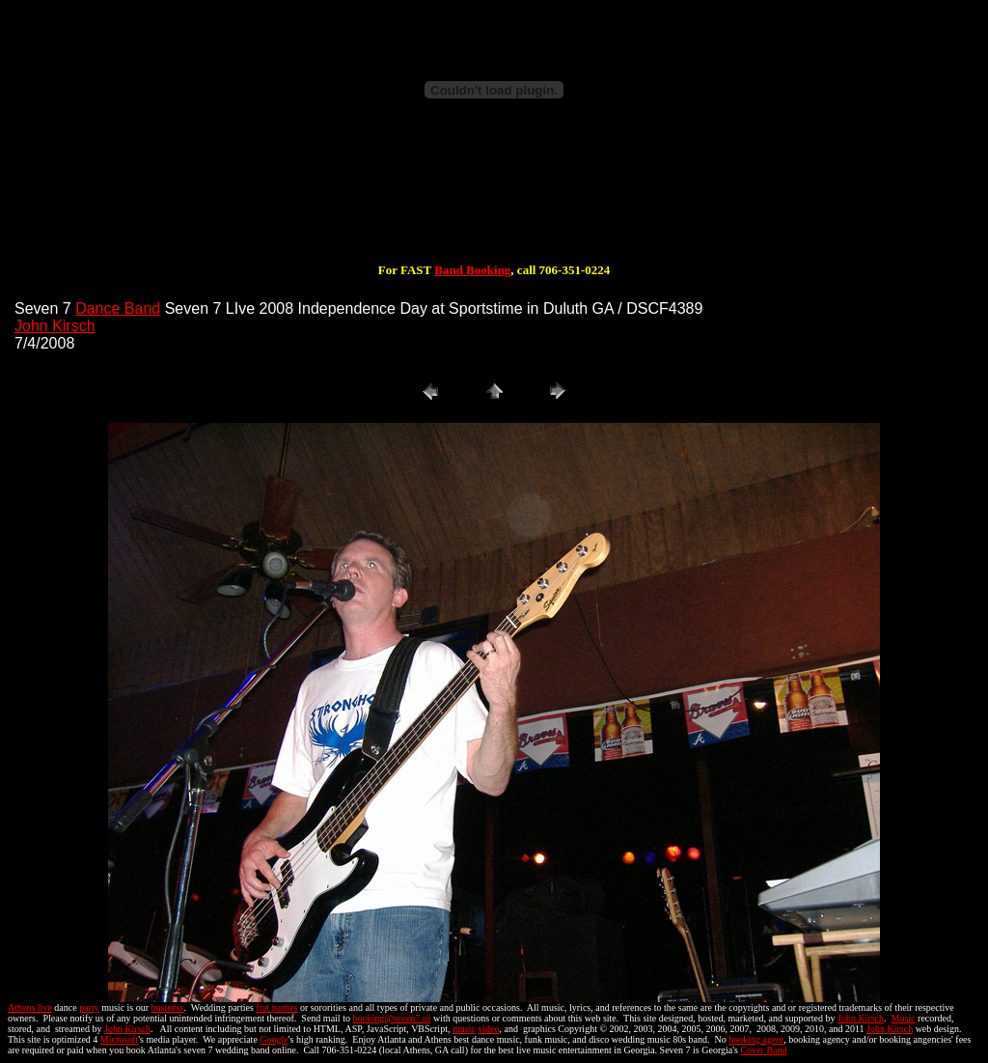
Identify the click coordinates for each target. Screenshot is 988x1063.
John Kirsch (55, 326)
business (167, 1007)
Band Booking (472, 270)
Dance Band (117, 308)
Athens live (30, 1007)
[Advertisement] (494, 201)
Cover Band (763, 1050)
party (89, 1007)
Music (904, 1018)
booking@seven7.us (391, 1018)
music (464, 1028)
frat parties (276, 1007)
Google (274, 1039)
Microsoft (119, 1039)
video (488, 1028)
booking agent (755, 1039)
